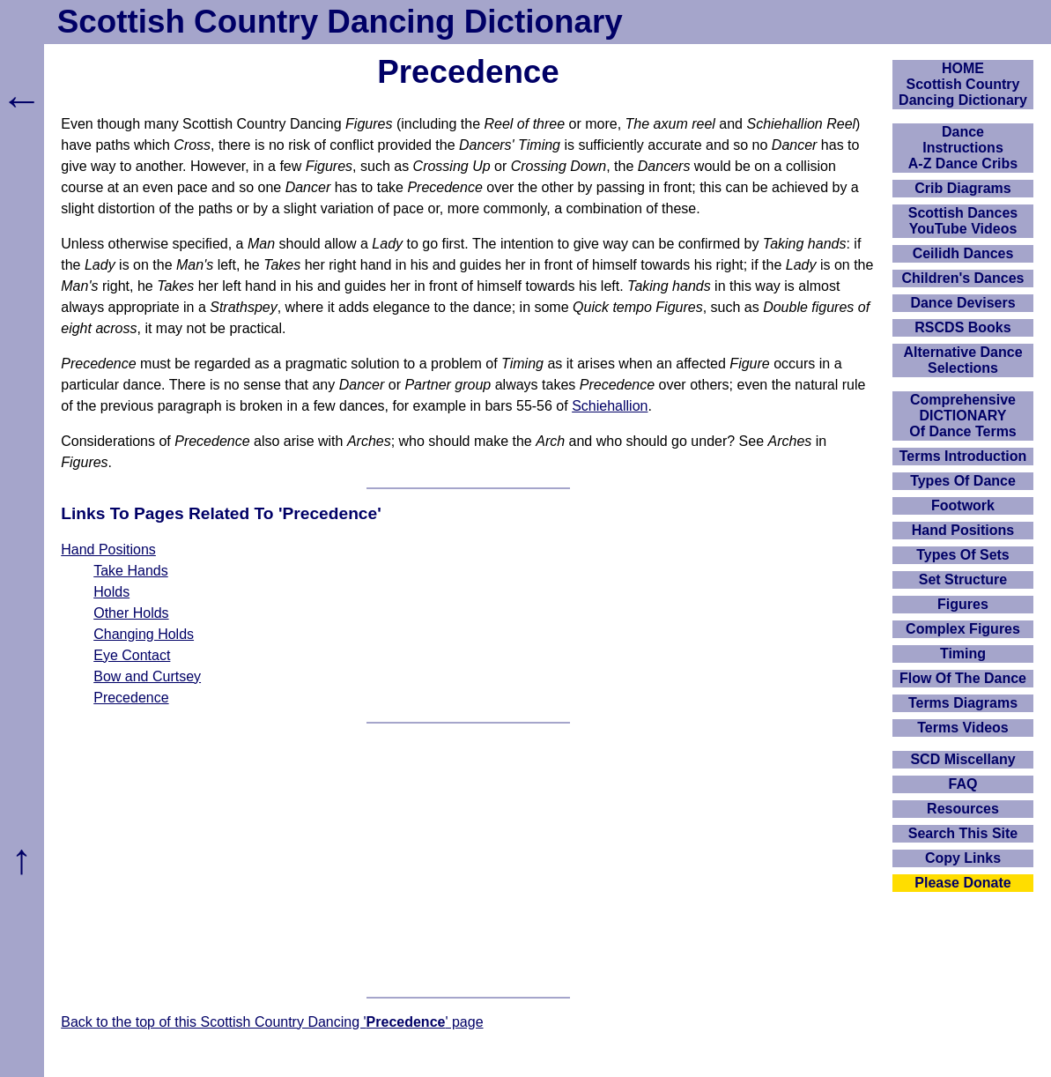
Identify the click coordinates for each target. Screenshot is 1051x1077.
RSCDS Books (962, 327)
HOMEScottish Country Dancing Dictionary (963, 84)
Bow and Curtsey (147, 676)
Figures (962, 604)
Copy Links (963, 857)
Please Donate (962, 882)
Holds (111, 591)
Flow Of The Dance (962, 678)
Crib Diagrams (962, 188)
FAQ (963, 783)
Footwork (963, 505)
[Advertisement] (468, 860)
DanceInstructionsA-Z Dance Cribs (963, 147)
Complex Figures (963, 628)
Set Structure (963, 579)
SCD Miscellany (962, 759)
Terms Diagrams (963, 702)
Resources (963, 808)
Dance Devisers (962, 302)
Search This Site (963, 833)
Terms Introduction (963, 456)
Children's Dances (963, 278)
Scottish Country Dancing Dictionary (340, 22)
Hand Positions (108, 549)
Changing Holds (143, 634)
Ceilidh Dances (963, 253)
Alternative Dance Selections (962, 360)
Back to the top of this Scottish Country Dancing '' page (272, 1021)
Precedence (130, 697)
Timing (963, 653)
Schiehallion (610, 405)
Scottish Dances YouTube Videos (963, 220)
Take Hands (130, 570)
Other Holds (130, 612)
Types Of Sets (963, 554)
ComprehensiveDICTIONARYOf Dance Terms (963, 415)
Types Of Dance (963, 480)
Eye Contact (131, 655)
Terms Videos (962, 727)
